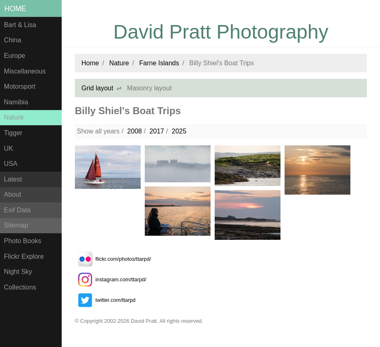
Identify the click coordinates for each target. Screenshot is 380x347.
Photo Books (23, 240)
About (12, 194)
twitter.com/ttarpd (105, 300)
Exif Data (17, 210)
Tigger (13, 132)
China (12, 40)
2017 (156, 131)
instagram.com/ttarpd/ (110, 279)
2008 (134, 131)
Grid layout (97, 88)
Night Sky (18, 271)
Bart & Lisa (20, 24)
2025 (178, 131)
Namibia (16, 102)
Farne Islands (159, 63)
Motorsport (19, 86)
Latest (13, 179)
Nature (14, 117)
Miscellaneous (25, 71)
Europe (14, 55)
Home (15, 9)
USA (11, 163)
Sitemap (16, 225)
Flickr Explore (24, 256)
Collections (20, 287)
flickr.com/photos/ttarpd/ (113, 259)
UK (8, 148)
